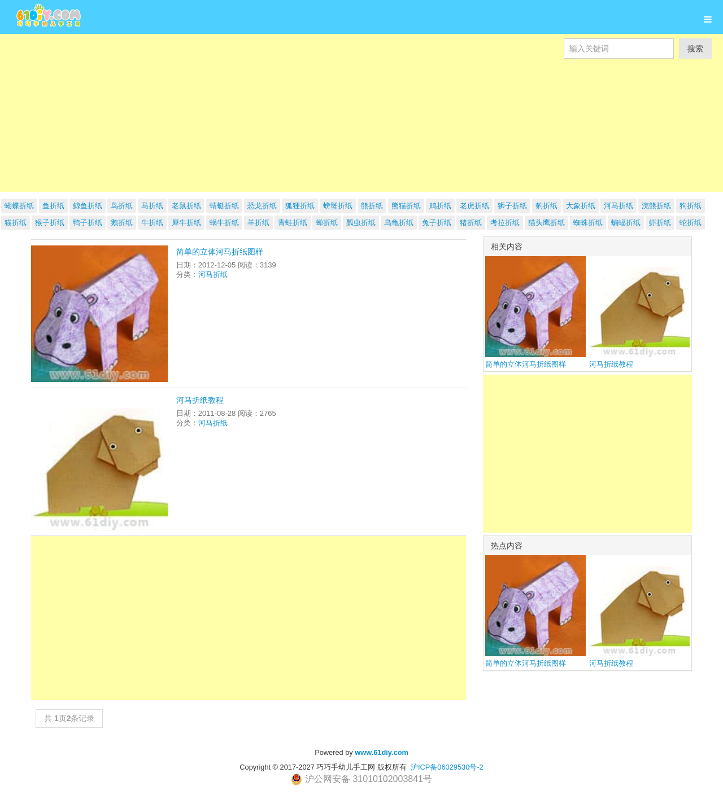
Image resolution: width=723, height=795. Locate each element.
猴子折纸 (49, 222)
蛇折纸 (691, 222)
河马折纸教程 (200, 400)
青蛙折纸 (292, 222)
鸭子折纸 (87, 222)
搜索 (695, 48)
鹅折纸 (122, 222)
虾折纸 (660, 222)
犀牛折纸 (186, 222)
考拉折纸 (505, 222)
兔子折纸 (436, 222)
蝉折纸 (327, 222)
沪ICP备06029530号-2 (447, 767)
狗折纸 (691, 205)
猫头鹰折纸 (546, 222)
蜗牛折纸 (224, 222)
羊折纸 (258, 222)
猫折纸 (16, 222)
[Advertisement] (339, 138)
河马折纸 (213, 274)
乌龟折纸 (398, 222)
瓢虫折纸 (361, 222)
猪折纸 (471, 222)
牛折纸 (152, 222)
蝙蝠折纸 (626, 222)
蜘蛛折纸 (588, 222)
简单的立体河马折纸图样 (219, 251)
